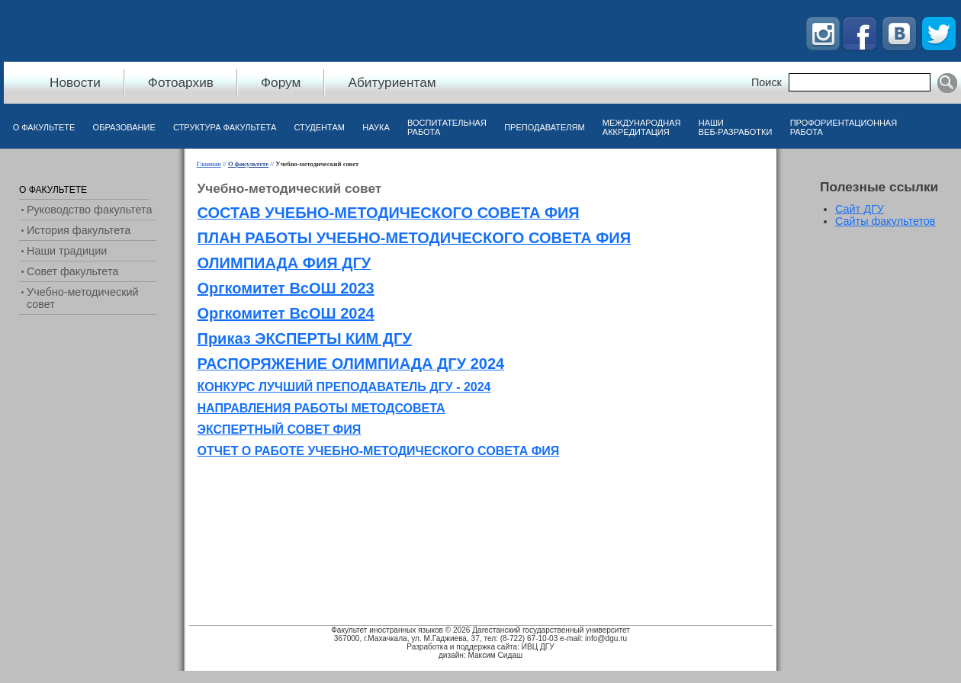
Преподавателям (544, 127)
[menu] (87, 247)
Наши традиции (67, 251)
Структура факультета (224, 127)
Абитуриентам (392, 82)
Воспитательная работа (447, 127)
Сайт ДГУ (859, 209)
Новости (75, 82)
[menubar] (455, 131)
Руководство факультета (89, 210)
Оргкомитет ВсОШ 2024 (286, 313)
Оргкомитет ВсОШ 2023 (286, 288)
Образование (124, 127)
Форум (281, 82)
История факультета (78, 230)
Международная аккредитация (642, 127)
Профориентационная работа (843, 127)
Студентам (319, 127)
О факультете (44, 127)
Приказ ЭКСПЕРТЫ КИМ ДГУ (305, 338)
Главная (209, 164)
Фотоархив (181, 82)
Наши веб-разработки (736, 127)
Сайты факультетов (885, 221)
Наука (376, 127)
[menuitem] (44, 131)
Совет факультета (72, 271)
